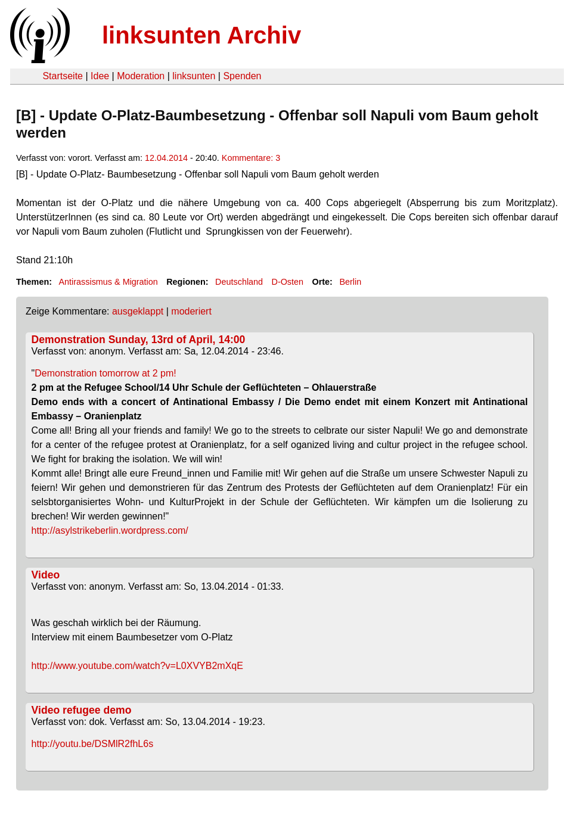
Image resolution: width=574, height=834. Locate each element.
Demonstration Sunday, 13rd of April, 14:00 (139, 340)
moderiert (191, 311)
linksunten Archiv (201, 35)
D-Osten (287, 282)
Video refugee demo (82, 710)
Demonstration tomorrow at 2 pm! (105, 373)
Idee (100, 76)
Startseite (62, 76)
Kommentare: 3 (251, 158)
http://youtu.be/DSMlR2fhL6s (93, 744)
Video (46, 575)
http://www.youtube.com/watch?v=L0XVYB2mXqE (137, 666)
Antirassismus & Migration (107, 282)
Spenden (242, 76)
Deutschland (239, 282)
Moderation (141, 76)
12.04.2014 (166, 158)
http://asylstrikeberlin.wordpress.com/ (110, 530)
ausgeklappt (137, 311)
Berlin (350, 282)
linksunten (193, 76)
